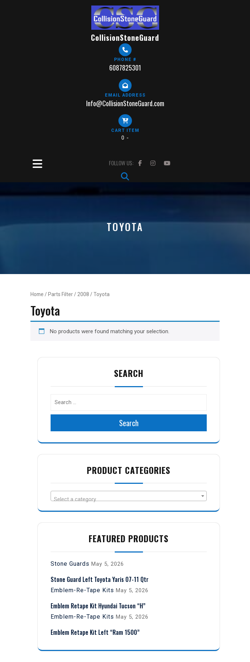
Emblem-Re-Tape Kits (82, 590)
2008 (83, 294)
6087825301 (125, 67)
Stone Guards (70, 563)
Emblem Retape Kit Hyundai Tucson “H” (98, 605)
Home (37, 294)
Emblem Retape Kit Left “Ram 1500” (95, 632)
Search (129, 422)
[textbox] (128, 499)
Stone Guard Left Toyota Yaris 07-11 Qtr (99, 579)
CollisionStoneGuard (125, 37)
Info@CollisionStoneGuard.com (125, 103)
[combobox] (129, 496)
